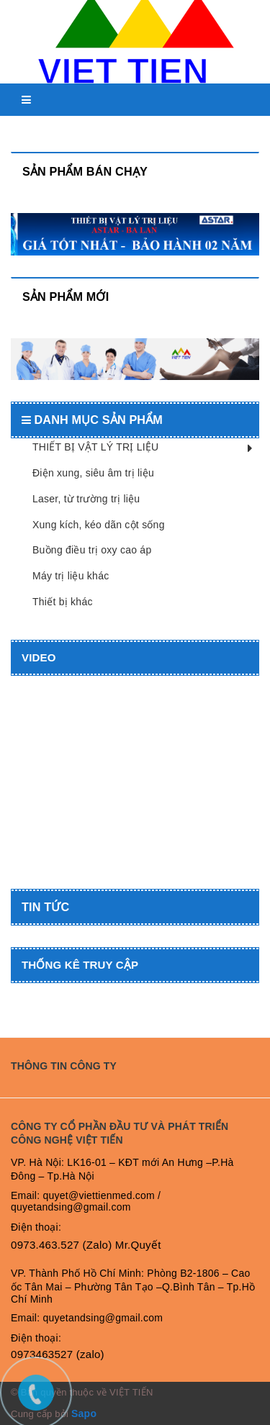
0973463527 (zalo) (57, 1354)
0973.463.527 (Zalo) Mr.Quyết (86, 1245)
